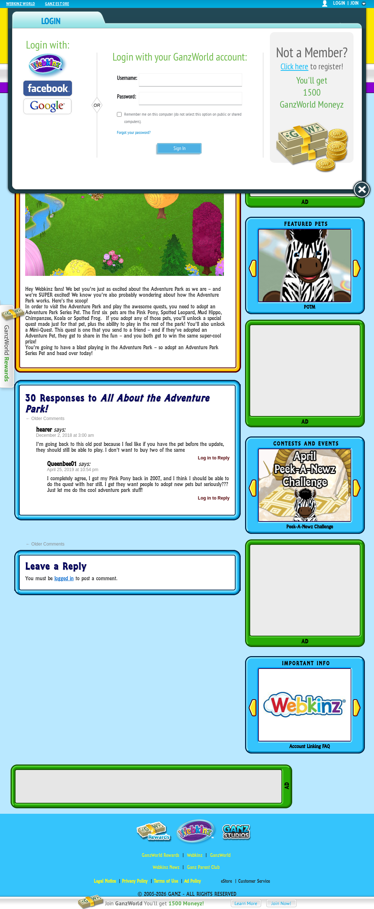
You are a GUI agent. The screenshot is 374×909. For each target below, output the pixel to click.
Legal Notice (105, 881)
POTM (309, 307)
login (339, 3)
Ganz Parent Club (203, 867)
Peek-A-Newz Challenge (309, 526)
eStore (226, 881)
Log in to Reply (214, 458)
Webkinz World (20, 3)
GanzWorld (220, 855)
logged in (64, 578)
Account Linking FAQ (309, 746)
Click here (294, 66)
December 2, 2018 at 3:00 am (65, 435)
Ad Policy (192, 881)
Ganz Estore (57, 3)
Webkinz (194, 855)
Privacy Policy (135, 881)
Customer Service (254, 881)
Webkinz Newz (166, 867)
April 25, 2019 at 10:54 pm (73, 469)
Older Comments (45, 418)
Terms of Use (166, 881)
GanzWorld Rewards (160, 855)
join (355, 3)
